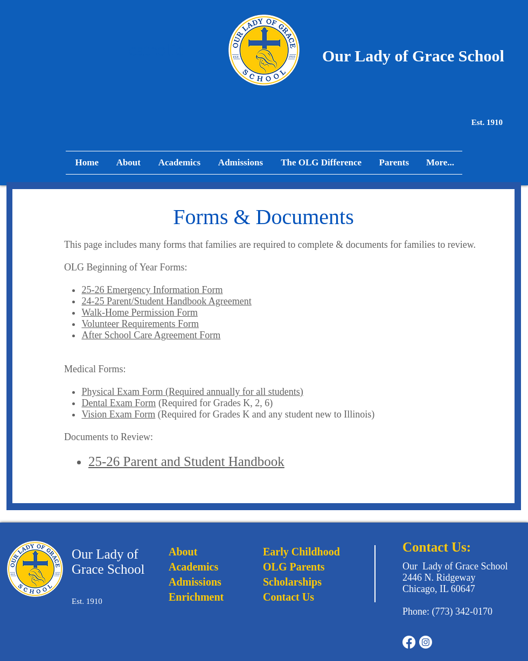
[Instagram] (425, 642)
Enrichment (196, 597)
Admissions (195, 582)
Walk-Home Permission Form (139, 312)
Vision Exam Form (118, 414)
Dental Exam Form (118, 403)
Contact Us (288, 597)
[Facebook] (408, 642)
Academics (193, 567)
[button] (393, 162)
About (183, 552)
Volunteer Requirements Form (140, 323)
